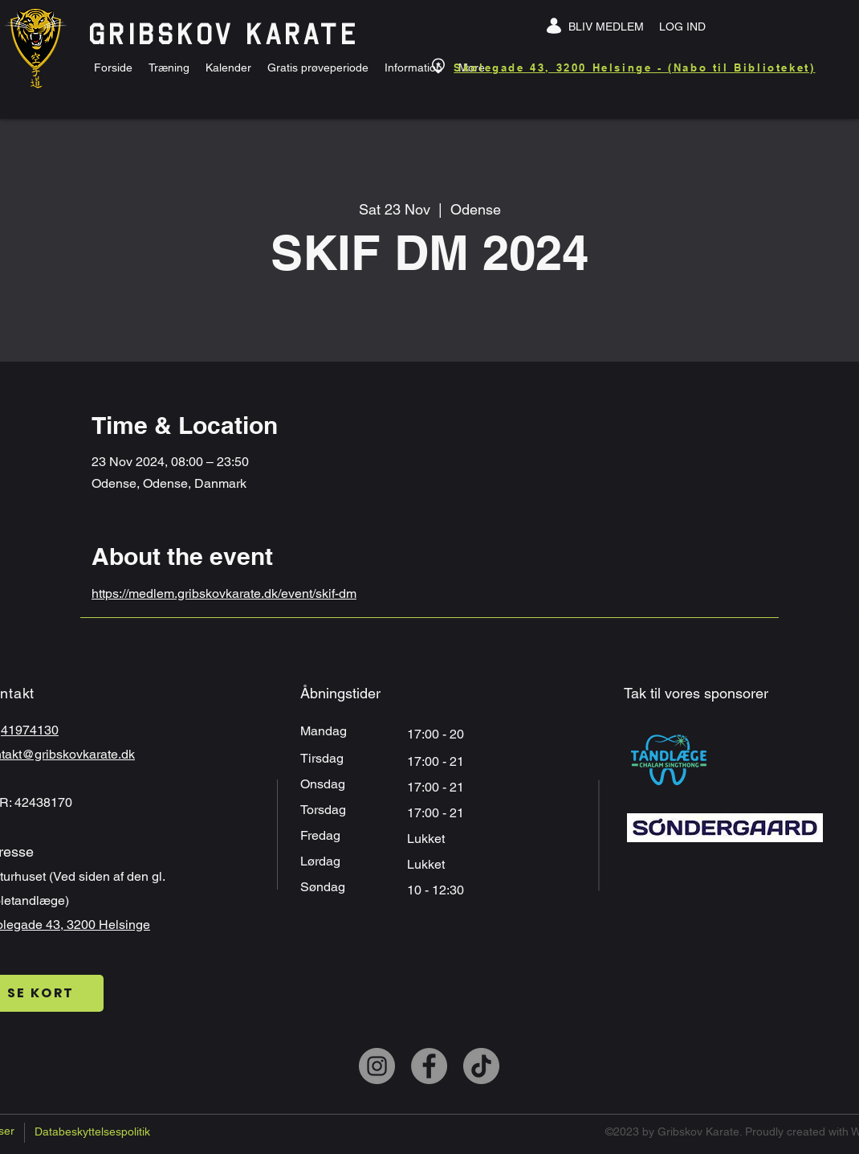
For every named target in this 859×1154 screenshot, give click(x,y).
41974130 (30, 730)
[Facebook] (429, 1066)
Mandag (325, 731)
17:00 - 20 (437, 734)
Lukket (426, 838)
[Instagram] (377, 1066)
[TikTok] (481, 1066)
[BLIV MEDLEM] (606, 26)
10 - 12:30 (437, 890)
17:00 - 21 (437, 787)
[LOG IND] (682, 26)
